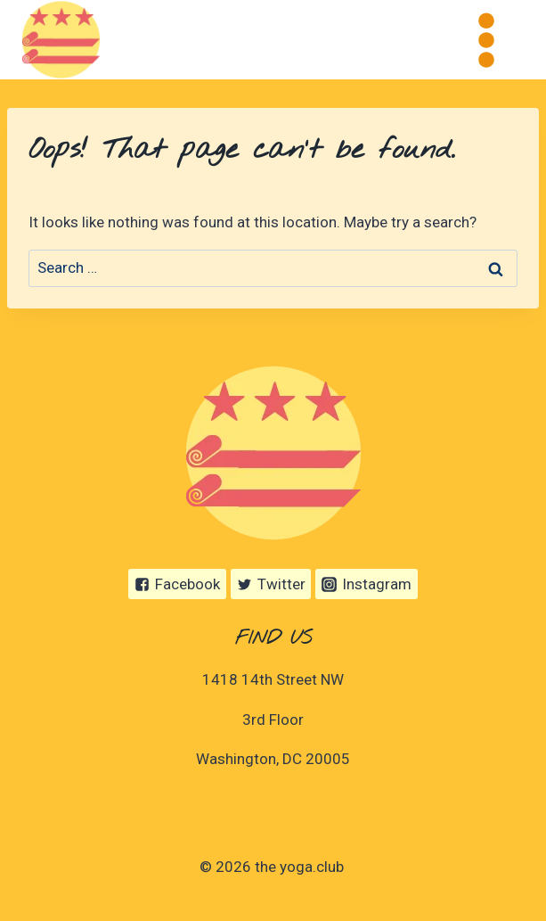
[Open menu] (486, 40)
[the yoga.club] (61, 39)
